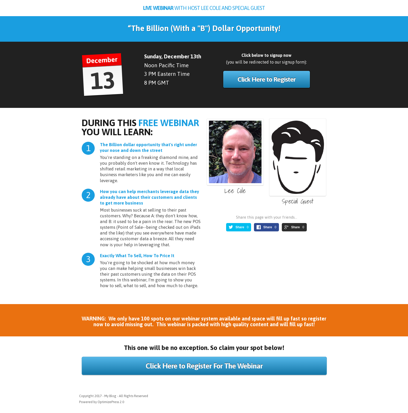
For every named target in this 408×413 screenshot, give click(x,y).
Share (239, 227)
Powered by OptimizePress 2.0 (101, 402)
